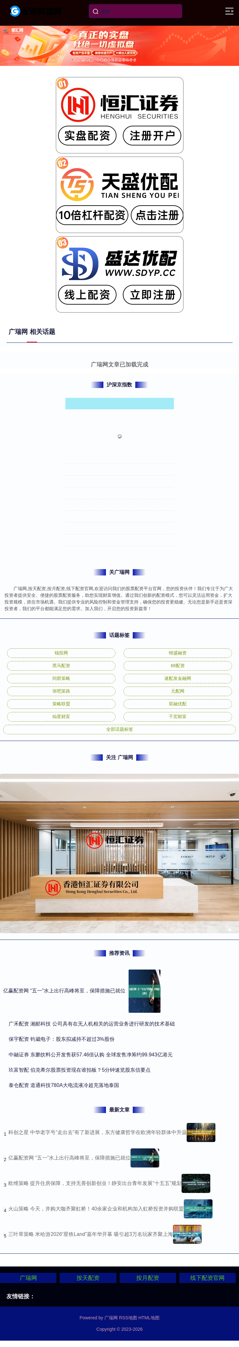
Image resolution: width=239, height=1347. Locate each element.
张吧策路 (61, 691)
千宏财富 (178, 716)
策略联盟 (61, 703)
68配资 (178, 665)
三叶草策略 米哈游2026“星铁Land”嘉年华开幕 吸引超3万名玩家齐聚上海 (90, 1234)
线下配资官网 (207, 1278)
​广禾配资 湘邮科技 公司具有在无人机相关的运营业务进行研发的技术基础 (92, 1023)
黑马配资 (61, 665)
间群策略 (61, 678)
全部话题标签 (119, 729)
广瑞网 (28, 1278)
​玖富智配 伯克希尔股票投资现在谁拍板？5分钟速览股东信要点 (80, 1070)
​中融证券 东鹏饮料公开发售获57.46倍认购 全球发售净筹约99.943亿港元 (91, 1054)
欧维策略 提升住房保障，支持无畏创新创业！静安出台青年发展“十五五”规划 (95, 1183)
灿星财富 (61, 716)
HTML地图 (149, 1317)
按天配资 (88, 1278)
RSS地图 (128, 1317)
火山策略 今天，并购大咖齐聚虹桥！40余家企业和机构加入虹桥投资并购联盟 (96, 1208)
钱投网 (61, 652)
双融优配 (178, 703)
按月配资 (147, 1278)
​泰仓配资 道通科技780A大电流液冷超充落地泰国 (64, 1085)
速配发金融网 (177, 678)
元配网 (177, 691)
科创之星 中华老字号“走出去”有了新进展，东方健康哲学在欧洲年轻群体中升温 (97, 1132)
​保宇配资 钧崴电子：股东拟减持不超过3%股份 (62, 1039)
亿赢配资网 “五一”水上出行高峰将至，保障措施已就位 (64, 990)
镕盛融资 (178, 652)
